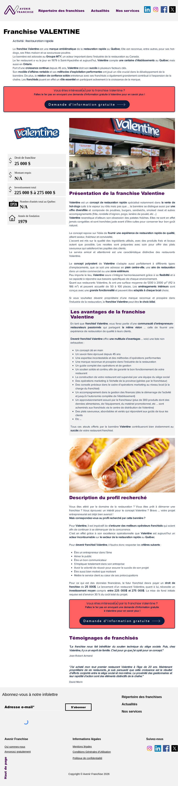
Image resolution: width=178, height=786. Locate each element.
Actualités (129, 704)
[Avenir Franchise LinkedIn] (147, 9)
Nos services (132, 711)
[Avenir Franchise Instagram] (155, 9)
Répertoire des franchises (142, 697)
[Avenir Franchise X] (172, 9)
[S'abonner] (78, 707)
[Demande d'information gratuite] (87, 104)
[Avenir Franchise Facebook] (164, 9)
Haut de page (5, 768)
